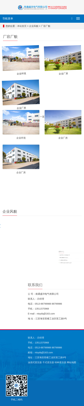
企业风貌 (34, 26)
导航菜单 (7, 18)
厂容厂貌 (46, 26)
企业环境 (21, 81)
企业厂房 (63, 81)
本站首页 (22, 26)
